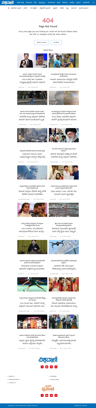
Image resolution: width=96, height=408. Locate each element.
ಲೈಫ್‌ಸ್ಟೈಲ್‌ (42, 2)
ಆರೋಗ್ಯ (64, 2)
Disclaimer (53, 376)
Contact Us (12, 383)
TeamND (84, 405)
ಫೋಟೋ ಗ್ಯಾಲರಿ (16, 8)
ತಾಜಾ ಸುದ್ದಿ (20, 2)
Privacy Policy (54, 379)
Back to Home (41, 42)
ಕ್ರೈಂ (67, 8)
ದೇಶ (35, 2)
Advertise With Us (14, 379)
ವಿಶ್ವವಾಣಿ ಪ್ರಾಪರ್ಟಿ (45, 8)
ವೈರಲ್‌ (78, 2)
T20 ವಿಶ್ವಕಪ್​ (33, 8)
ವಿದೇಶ (62, 8)
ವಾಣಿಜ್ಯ (72, 2)
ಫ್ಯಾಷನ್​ (55, 8)
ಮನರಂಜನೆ (51, 2)
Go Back (56, 42)
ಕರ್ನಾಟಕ (29, 2)
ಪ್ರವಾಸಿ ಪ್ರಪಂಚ (83, 8)
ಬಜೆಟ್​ (25, 8)
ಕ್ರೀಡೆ (58, 2)
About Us (11, 376)
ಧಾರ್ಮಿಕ (74, 8)
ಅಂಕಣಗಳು (86, 2)
